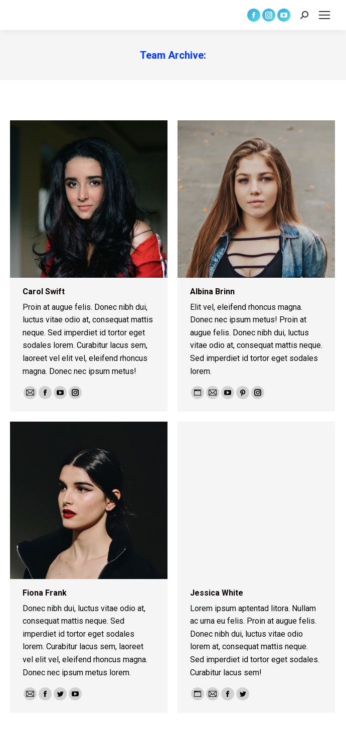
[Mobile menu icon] (324, 15)
